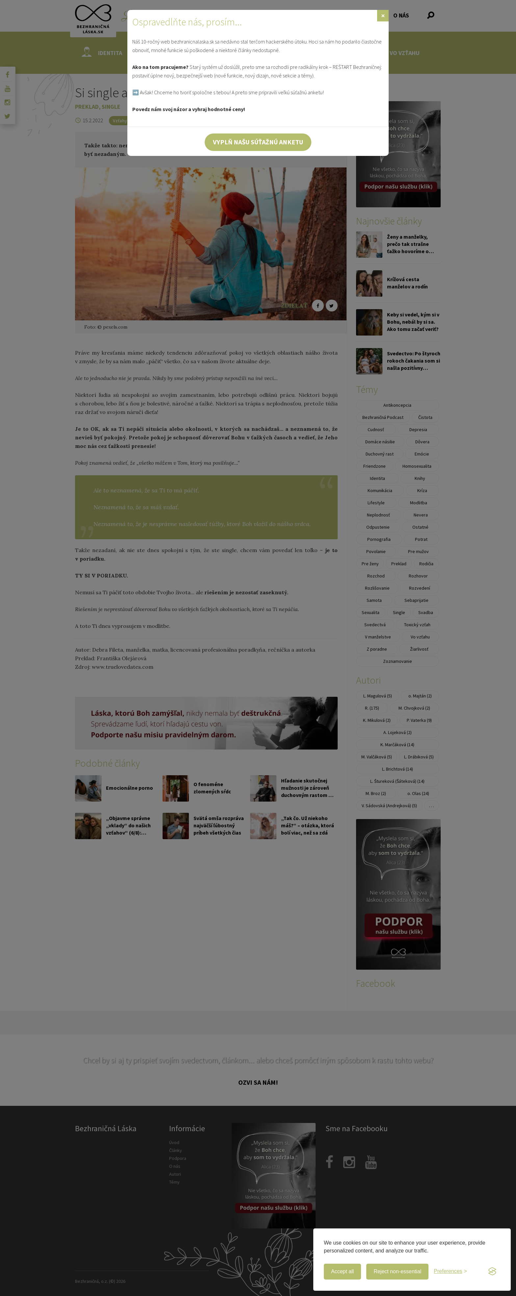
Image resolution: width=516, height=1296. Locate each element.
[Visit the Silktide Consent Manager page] (492, 1272)
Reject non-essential (397, 1271)
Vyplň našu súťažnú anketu (258, 142)
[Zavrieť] (383, 15)
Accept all (342, 1271)
